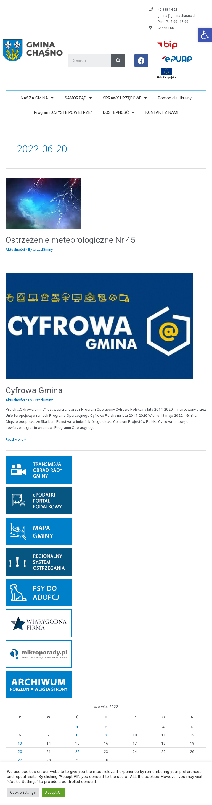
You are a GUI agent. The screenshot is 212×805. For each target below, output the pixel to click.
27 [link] (20, 760)
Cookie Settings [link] (23, 792)
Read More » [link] (16, 439)
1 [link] (77, 727)
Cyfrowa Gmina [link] (34, 390)
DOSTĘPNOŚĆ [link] (118, 112)
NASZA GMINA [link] (37, 98)
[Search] (118, 60)
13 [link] (20, 743)
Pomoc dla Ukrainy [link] (175, 98)
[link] (205, 35)
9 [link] (106, 735)
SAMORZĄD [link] (78, 98)
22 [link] (77, 751)
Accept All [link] (53, 792)
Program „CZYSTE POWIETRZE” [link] (63, 112)
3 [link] (135, 727)
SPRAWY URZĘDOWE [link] (125, 98)
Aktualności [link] (15, 249)
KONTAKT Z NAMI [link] (161, 112)
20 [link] (20, 751)
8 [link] (77, 735)
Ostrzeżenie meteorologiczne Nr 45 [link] (70, 240)
